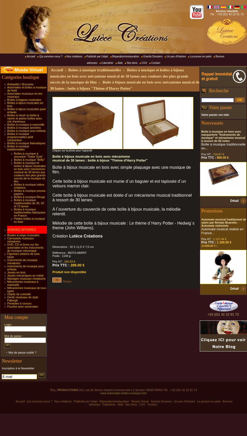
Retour (61, 281)
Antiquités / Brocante (20, 84)
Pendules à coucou (19, 303)
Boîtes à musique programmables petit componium (20, 137)
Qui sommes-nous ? (50, 56)
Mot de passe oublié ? (22, 352)
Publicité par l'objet (97, 56)
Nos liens (132, 63)
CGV (144, 63)
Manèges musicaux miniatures (26, 278)
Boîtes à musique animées (24, 127)
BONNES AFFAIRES (21, 230)
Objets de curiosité (19, 294)
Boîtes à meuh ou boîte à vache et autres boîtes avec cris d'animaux (24, 118)
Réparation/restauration (125, 56)
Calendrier (107, 63)
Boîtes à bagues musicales (24, 99)
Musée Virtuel (28, 69)
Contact (155, 63)
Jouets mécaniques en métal (25, 275)
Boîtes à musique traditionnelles (18, 148)
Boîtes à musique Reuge (29, 196)
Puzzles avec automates (22, 306)
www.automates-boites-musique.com (123, 393)
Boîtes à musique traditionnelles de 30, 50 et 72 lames (29, 203)
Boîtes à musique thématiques (26, 143)
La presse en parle (200, 56)
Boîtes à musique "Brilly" (29, 159)
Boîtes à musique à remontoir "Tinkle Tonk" (28, 155)
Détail (234, 201)
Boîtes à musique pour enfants (26, 130)
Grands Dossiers (152, 56)
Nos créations (74, 56)
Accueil (31, 56)
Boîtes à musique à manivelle (25, 124)
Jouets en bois (16, 272)
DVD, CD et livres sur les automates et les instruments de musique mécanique (25, 247)
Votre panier (220, 107)
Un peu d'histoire (176, 56)
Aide (120, 63)
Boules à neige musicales (23, 235)
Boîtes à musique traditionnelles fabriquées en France (29, 212)
